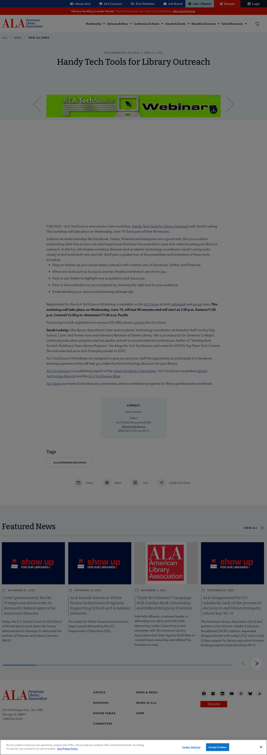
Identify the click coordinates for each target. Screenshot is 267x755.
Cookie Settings (191, 749)
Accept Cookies (217, 749)
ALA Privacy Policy (67, 751)
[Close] (261, 750)
